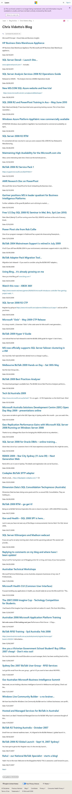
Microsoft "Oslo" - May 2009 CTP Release (24, 319)
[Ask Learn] (64, 20)
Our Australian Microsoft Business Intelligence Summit (31, 679)
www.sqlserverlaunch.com (11, 65)
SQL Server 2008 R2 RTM (15, 135)
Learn (4, 21)
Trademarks (15, 791)
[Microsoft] (36, 2)
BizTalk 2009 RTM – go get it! (17, 504)
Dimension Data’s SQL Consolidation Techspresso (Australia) (34, 487)
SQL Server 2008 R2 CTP (15, 302)
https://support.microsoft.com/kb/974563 (16, 172)
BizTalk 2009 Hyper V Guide (16, 333)
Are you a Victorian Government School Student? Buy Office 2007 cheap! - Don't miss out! (34, 650)
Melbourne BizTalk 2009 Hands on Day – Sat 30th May (30, 364)
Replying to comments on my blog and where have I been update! (29, 553)
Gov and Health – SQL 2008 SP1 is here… (23, 518)
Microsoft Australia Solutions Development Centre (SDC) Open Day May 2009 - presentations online (35, 409)
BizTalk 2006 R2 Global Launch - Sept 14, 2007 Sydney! (30, 741)
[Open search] (64, 2)
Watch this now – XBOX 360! (17, 285)
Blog (26, 788)
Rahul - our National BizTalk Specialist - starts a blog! (30, 755)
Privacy (42, 788)
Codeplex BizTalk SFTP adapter (18, 473)
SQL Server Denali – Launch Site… (20, 59)
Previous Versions (17, 788)
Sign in (68, 2)
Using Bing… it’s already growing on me (23, 271)
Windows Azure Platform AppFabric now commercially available (35, 119)
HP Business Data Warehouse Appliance (23, 42)
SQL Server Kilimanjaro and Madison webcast (26, 535)
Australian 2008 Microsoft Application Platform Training (31, 617)
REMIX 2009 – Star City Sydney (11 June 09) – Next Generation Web (28, 457)
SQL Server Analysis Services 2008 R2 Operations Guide (31, 73)
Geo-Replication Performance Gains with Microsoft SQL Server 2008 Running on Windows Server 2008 (35, 426)
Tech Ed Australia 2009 (14, 393)
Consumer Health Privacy (55, 788)
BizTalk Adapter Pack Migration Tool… (22, 257)
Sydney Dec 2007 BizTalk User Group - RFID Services (29, 665)
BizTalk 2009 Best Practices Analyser (21, 379)
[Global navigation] (2, 2)
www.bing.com (24, 276)
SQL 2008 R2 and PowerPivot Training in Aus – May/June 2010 (34, 102)
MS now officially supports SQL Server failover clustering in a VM (33, 349)
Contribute (34, 788)
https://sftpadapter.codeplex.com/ (24, 478)
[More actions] (68, 20)
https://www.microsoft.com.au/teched (15, 398)
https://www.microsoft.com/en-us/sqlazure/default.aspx (22, 93)
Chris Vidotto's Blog (26, 21)
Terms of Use (5, 791)
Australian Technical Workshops (19, 569)
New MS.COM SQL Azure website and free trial (27, 88)
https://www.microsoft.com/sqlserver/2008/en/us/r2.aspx (36, 307)
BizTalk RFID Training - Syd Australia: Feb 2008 (26, 631)
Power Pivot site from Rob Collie (19, 229)
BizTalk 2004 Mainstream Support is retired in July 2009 (31, 243)
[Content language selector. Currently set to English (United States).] (10, 783)
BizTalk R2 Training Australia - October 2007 (25, 727)
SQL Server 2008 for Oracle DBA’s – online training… (29, 441)
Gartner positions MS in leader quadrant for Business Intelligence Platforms (30, 196)
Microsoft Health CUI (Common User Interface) (27, 585)
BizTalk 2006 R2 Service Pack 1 (18, 166)
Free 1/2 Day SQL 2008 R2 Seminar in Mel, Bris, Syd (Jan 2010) (34, 212)
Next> (4, 769)
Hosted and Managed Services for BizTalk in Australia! (30, 710)
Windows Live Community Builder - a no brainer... (28, 696)
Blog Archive (13, 21)
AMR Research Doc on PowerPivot (20, 181)
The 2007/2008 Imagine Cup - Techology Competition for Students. (30, 601)
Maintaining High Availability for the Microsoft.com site (31, 152)
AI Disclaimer (5, 788)
